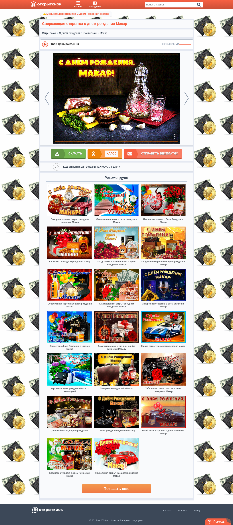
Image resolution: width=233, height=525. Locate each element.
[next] (186, 98)
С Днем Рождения (69, 33)
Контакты (168, 510)
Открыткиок (49, 33)
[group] (116, 44)
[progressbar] (185, 44)
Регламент (183, 510)
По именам (90, 33)
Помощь (196, 510)
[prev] (46, 98)
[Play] (45, 44)
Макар (104, 33)
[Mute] (177, 44)
